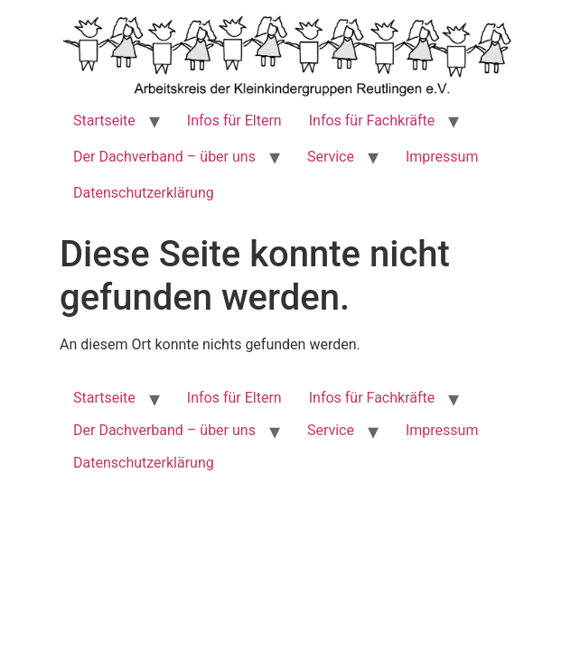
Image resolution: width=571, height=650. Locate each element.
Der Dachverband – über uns (164, 156)
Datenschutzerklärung (143, 192)
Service (330, 156)
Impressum (442, 156)
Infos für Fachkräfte (372, 120)
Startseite (104, 120)
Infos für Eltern (234, 120)
